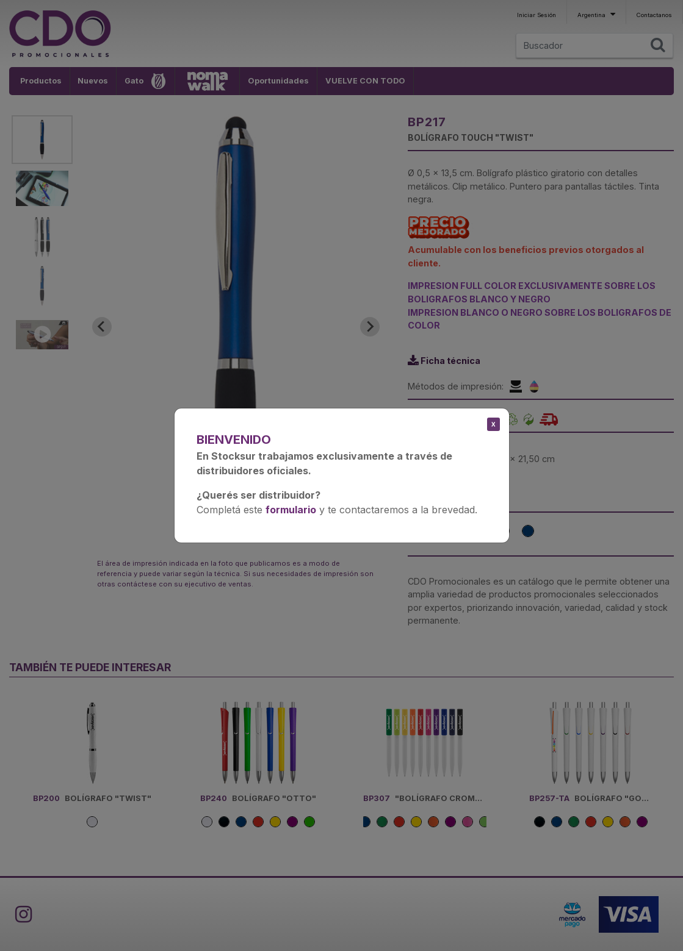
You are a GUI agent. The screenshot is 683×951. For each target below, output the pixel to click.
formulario (291, 510)
